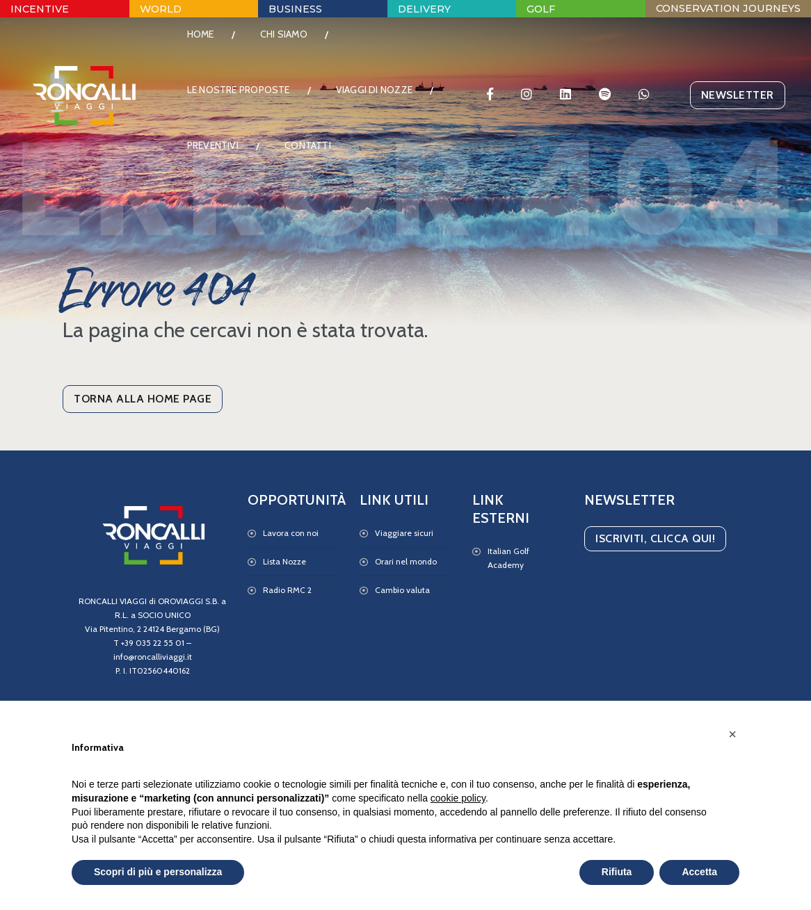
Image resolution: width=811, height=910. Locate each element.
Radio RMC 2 (287, 590)
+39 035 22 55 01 (152, 642)
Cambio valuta (402, 590)
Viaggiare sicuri (404, 533)
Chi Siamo (292, 45)
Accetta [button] (699, 871)
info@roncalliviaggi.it (152, 656)
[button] (732, 734)
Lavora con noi (291, 533)
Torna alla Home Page (142, 398)
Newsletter (728, 128)
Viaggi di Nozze (234, 156)
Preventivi (344, 156)
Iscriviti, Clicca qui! (655, 538)
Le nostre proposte (247, 101)
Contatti (219, 212)
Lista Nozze (284, 561)
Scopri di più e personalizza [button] (158, 871)
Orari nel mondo (406, 561)
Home (209, 45)
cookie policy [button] (458, 798)
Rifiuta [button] (617, 871)
